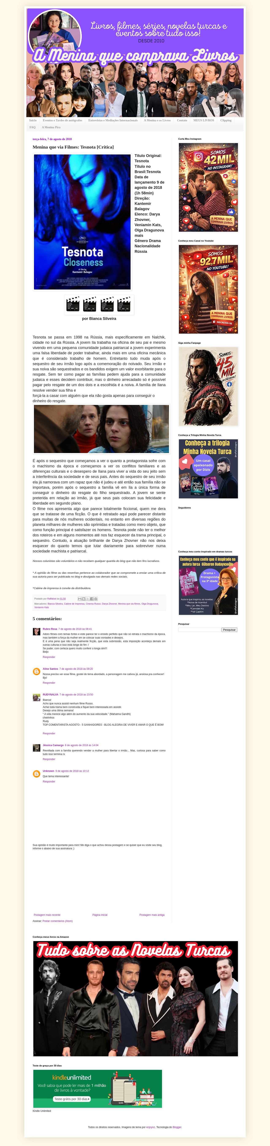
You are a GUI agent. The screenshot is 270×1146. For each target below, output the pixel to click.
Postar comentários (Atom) (58, 921)
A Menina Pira (51, 127)
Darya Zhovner (109, 603)
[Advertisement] (99, 881)
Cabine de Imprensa (74, 603)
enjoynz (150, 1127)
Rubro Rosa (50, 629)
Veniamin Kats (41, 607)
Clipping (225, 120)
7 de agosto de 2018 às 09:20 (76, 668)
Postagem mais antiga (152, 914)
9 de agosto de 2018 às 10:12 (72, 771)
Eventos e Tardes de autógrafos (62, 120)
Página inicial (99, 914)
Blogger (177, 1127)
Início (32, 120)
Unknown (48, 771)
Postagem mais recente (47, 914)
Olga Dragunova (150, 603)
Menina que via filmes (129, 603)
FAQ (33, 127)
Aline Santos (50, 668)
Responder (49, 657)
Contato (182, 120)
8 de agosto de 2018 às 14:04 (82, 745)
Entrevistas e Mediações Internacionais (113, 120)
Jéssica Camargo (53, 745)
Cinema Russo (93, 603)
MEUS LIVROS (203, 120)
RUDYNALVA (50, 694)
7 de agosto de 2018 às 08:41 (75, 629)
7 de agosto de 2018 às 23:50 (76, 694)
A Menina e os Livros (157, 120)
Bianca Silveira (55, 603)
